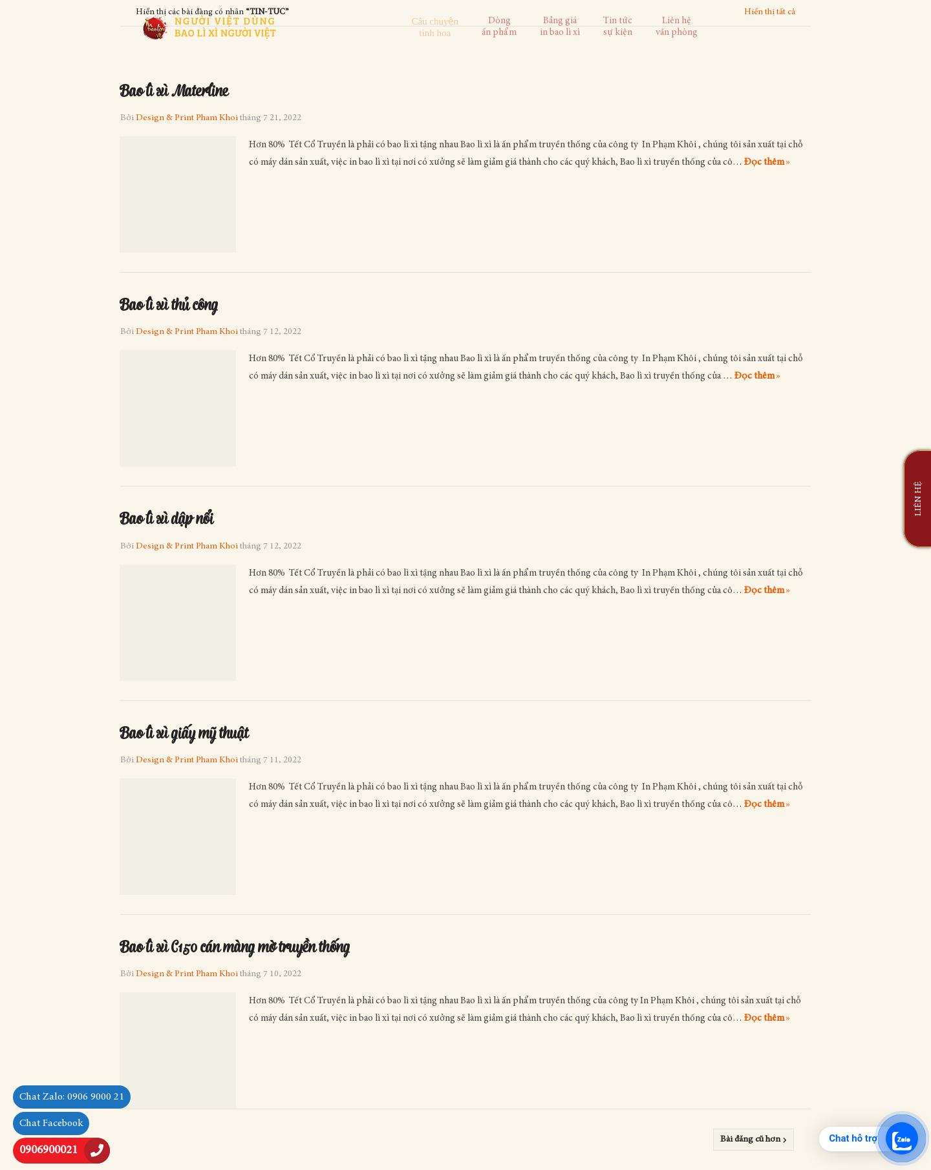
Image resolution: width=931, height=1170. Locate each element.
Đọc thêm (764, 162)
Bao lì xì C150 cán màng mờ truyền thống (235, 945)
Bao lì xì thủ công (169, 303)
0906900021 (48, 1150)
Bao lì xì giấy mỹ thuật (184, 732)
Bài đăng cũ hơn (750, 1139)
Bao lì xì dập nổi (166, 517)
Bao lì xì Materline (174, 89)
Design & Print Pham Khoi (187, 118)
